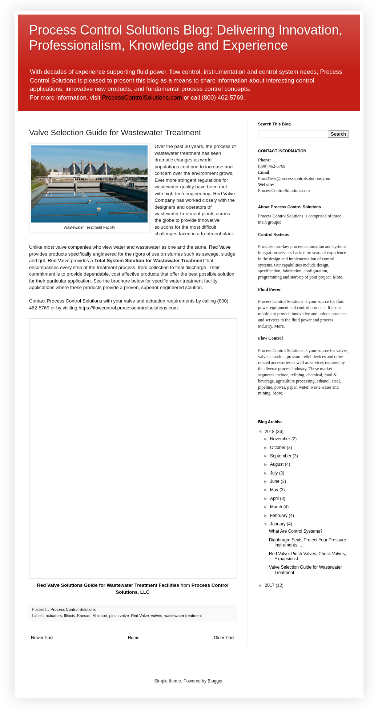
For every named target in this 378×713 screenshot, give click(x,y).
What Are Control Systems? (295, 531)
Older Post (224, 637)
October (278, 447)
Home (134, 637)
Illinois (69, 615)
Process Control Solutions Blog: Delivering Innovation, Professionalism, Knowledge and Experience (185, 38)
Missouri (99, 615)
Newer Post (42, 637)
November (280, 438)
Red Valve (220, 247)
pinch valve (119, 615)
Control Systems (273, 234)
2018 (270, 431)
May (275, 489)
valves (156, 615)
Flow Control (270, 338)
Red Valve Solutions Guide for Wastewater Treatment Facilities (108, 585)
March (277, 506)
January (278, 523)
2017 (270, 585)
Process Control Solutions (74, 301)
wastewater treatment (183, 615)
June (275, 481)
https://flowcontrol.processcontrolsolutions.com (128, 308)
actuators (54, 615)
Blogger (215, 681)
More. (338, 277)
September (281, 455)
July (274, 473)
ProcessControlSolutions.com (142, 97)
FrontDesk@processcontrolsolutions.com (294, 178)
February (279, 515)
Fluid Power (269, 289)
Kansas (83, 615)
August (277, 464)
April (275, 498)
